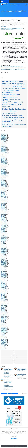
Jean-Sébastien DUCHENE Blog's (16, 28)
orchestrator (11, 99)
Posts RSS (14, 361)
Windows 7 (15, 121)
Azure (4, 84)
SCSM (20, 102)
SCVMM (4, 104)
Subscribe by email (14, 357)
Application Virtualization (10, 81)
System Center (6, 106)
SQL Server (18, 104)
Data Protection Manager (7, 85)
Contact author (14, 355)
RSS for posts (3, 26)
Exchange (23, 88)
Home (2, 28)
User (27, 1)
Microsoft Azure (13, 90)
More (19, 5)
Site (22, 2)
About (14, 353)
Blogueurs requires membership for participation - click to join (14, 446)
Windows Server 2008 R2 (8, 123)
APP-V (21, 81)
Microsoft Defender (7, 92)
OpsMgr (5, 100)
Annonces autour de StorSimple (13, 11)
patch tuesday (18, 99)
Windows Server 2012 (8, 125)
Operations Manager (10, 97)
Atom (14, 363)
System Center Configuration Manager (14, 110)
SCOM (14, 102)
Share (14, 359)
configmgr (21, 84)
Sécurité (11, 105)
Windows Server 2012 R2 (20, 124)
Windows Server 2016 (7, 126)
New (26, 4)
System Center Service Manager (12, 115)
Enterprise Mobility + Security (12, 88)
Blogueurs (6, 28)
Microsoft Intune (8, 95)
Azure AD (9, 83)
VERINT (16, 436)
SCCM (4, 102)
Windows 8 (21, 120)
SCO (9, 101)
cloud (14, 84)
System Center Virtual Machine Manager (14, 118)
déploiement (17, 86)
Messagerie (4, 90)
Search (24, 1)
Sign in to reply (9, 393)
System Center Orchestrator (8, 113)
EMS (3, 88)
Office (18, 94)
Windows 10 (6, 121)
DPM (24, 85)
